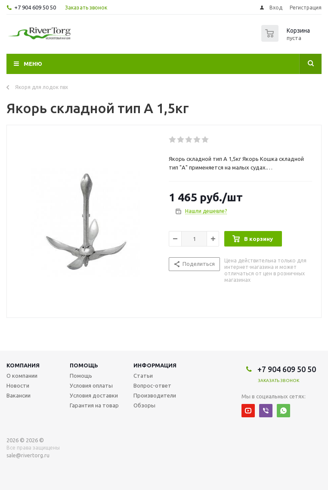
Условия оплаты (91, 385)
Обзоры (144, 405)
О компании (21, 376)
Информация (154, 365)
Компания (23, 365)
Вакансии (18, 395)
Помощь (84, 365)
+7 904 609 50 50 (35, 7)
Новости (17, 385)
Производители (154, 395)
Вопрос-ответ (152, 385)
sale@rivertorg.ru (28, 455)
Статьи (143, 376)
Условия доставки (94, 395)
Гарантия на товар (94, 405)
